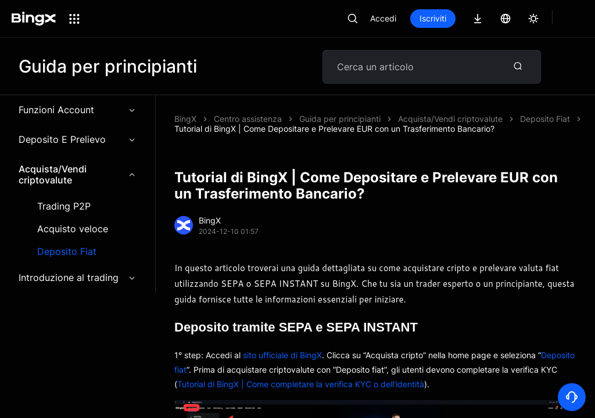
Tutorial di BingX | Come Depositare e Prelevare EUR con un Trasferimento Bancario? (334, 129)
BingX (185, 119)
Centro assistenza (248, 119)
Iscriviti (433, 18)
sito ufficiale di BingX (282, 355)
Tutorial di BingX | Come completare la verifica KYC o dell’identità (300, 384)
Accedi (383, 18)
